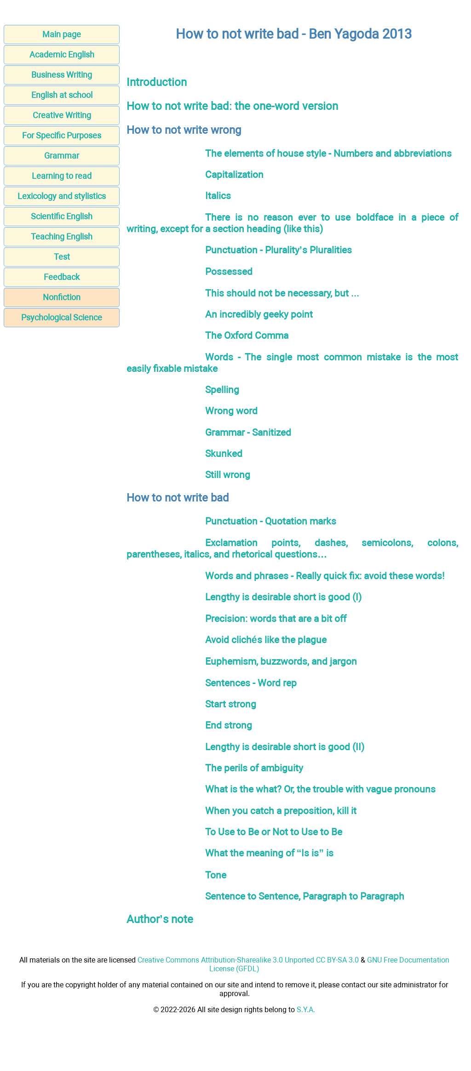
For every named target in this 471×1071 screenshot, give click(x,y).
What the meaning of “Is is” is (269, 853)
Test (62, 257)
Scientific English (61, 216)
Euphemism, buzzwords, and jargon (281, 661)
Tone (215, 875)
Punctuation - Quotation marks (270, 521)
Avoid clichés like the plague (266, 639)
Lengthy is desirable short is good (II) (284, 746)
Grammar (61, 155)
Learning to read (62, 176)
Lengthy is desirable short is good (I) (283, 597)
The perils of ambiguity (254, 768)
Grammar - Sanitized (248, 432)
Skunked (223, 453)
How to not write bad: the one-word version (232, 106)
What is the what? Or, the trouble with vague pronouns (320, 789)
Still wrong (227, 474)
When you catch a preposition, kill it (280, 810)
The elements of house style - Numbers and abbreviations (328, 153)
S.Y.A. (306, 1009)
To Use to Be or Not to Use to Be (273, 831)
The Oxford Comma (246, 335)
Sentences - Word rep (251, 683)
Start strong (230, 704)
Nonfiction (61, 297)
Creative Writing (62, 115)
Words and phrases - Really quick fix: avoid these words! (324, 575)
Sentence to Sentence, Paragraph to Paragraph (304, 896)
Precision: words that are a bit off (275, 618)
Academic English (61, 54)
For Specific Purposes (61, 135)
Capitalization (234, 174)
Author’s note (159, 919)
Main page (61, 34)
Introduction (156, 82)
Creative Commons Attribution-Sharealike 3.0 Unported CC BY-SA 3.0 (248, 960)
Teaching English (61, 236)
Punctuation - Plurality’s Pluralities (278, 250)
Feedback (62, 277)
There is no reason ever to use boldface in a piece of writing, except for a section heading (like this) (292, 222)
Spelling (222, 389)
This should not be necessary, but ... (282, 293)
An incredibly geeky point (259, 314)
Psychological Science (61, 317)
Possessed (229, 271)
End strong (228, 725)
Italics (218, 195)
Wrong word (231, 410)
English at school (61, 95)
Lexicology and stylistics (61, 196)
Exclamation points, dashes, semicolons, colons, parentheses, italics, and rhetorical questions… (292, 548)
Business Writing (61, 75)
